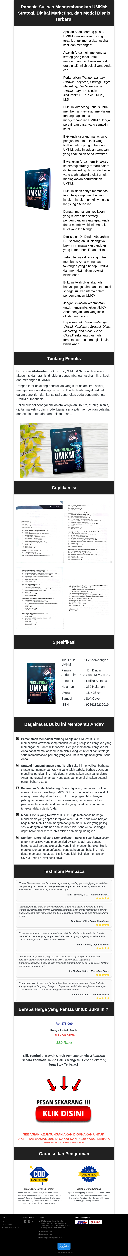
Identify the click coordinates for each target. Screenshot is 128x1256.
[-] (24, 1221)
